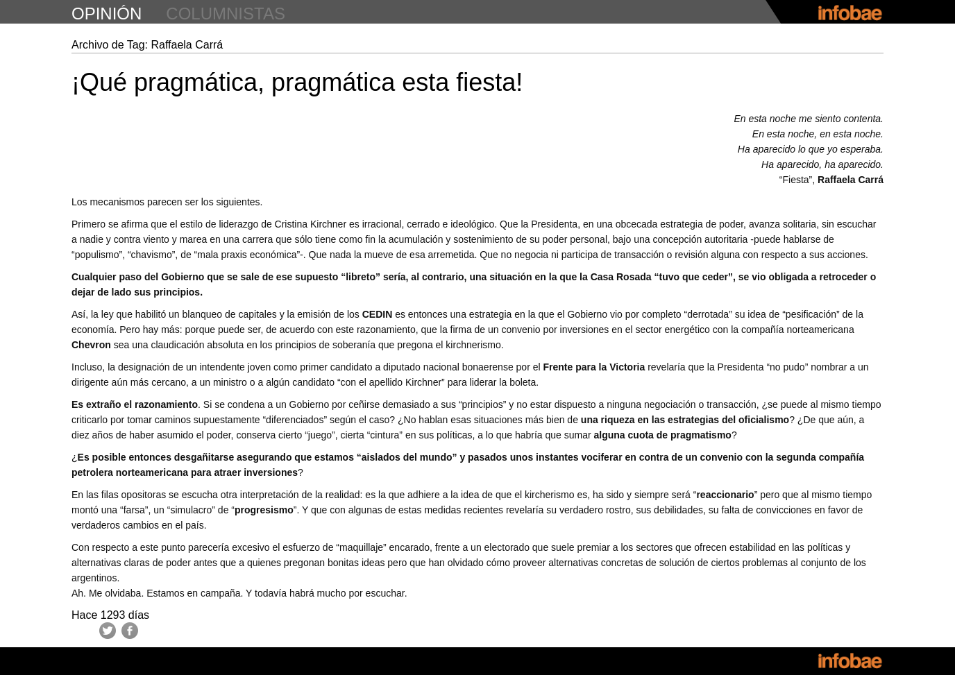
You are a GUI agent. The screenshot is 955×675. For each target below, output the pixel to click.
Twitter (107, 630)
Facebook (129, 630)
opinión (106, 13)
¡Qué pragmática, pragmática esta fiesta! (297, 82)
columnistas (225, 13)
